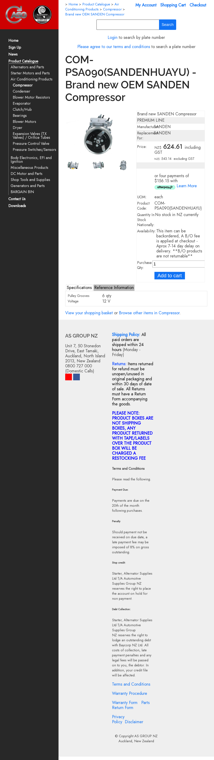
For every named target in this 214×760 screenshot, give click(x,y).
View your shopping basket (89, 313)
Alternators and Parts (27, 67)
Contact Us (16, 199)
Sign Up (14, 48)
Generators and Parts (28, 186)
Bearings (20, 116)
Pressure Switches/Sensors (34, 150)
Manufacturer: (148, 127)
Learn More (187, 186)
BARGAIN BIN (22, 192)
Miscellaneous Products (29, 168)
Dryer (17, 128)
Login (112, 37)
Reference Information (114, 288)
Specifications (79, 288)
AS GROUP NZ (146, 735)
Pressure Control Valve (31, 144)
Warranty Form (125, 703)
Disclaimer (134, 722)
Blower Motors (24, 122)
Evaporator (22, 104)
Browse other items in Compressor (149, 313)
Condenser (21, 91)
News (13, 54)
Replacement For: (147, 135)
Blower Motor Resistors (31, 97)
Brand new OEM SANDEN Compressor (94, 14)
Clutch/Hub (22, 110)
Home (13, 41)
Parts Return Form (131, 705)
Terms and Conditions (131, 684)
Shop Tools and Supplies (30, 180)
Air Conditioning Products (31, 79)
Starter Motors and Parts (30, 73)
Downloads (17, 206)
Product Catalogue (23, 61)
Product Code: (143, 206)
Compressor (23, 85)
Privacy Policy (118, 719)
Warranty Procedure (129, 693)
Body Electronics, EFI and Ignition (31, 160)
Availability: (146, 231)
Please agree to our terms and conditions (113, 47)
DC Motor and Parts (26, 174)
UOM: (141, 197)
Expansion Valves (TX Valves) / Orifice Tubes (31, 136)
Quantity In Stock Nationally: (145, 220)
